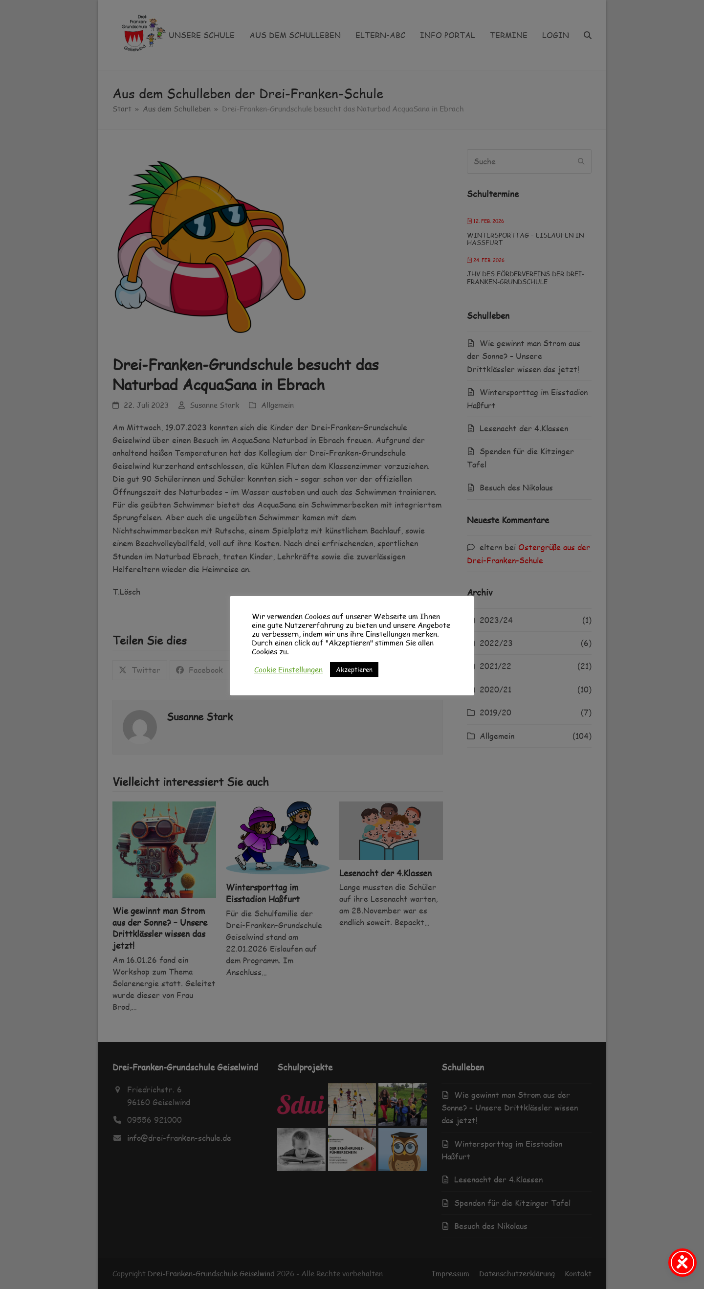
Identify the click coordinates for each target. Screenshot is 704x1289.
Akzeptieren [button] (354, 669)
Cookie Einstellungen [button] (288, 669)
